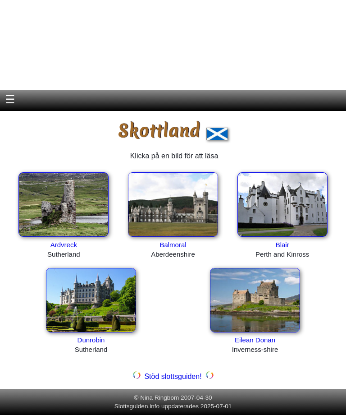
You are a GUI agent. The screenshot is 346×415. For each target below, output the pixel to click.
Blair (282, 245)
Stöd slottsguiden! (173, 376)
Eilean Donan (255, 340)
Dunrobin (91, 340)
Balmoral (172, 245)
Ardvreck (63, 245)
